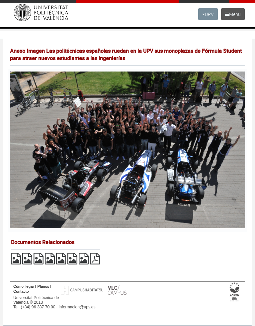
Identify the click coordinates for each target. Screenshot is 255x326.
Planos (43, 286)
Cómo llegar (23, 286)
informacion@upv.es (77, 307)
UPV (208, 14)
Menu (233, 14)
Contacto (21, 291)
